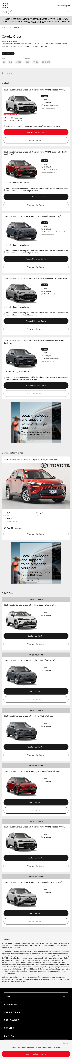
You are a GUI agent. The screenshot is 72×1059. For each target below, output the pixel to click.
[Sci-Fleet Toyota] (5, 5)
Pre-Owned (12, 1020)
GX (4, 62)
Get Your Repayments (36, 132)
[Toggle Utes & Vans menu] (64, 1012)
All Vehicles (8, 53)
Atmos (18, 62)
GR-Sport (46, 62)
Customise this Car (36, 635)
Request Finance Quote (36, 196)
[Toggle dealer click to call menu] (4, 12)
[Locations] (10, 12)
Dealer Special (11, 114)
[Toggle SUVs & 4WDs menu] (64, 1004)
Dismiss (65, 1043)
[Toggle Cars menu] (64, 996)
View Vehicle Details (36, 140)
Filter (9, 73)
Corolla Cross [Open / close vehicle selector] (12, 27)
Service (9, 1027)
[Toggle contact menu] (64, 1020)
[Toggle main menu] (67, 12)
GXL (10, 62)
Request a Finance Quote (36, 1054)
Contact (10, 1035)
